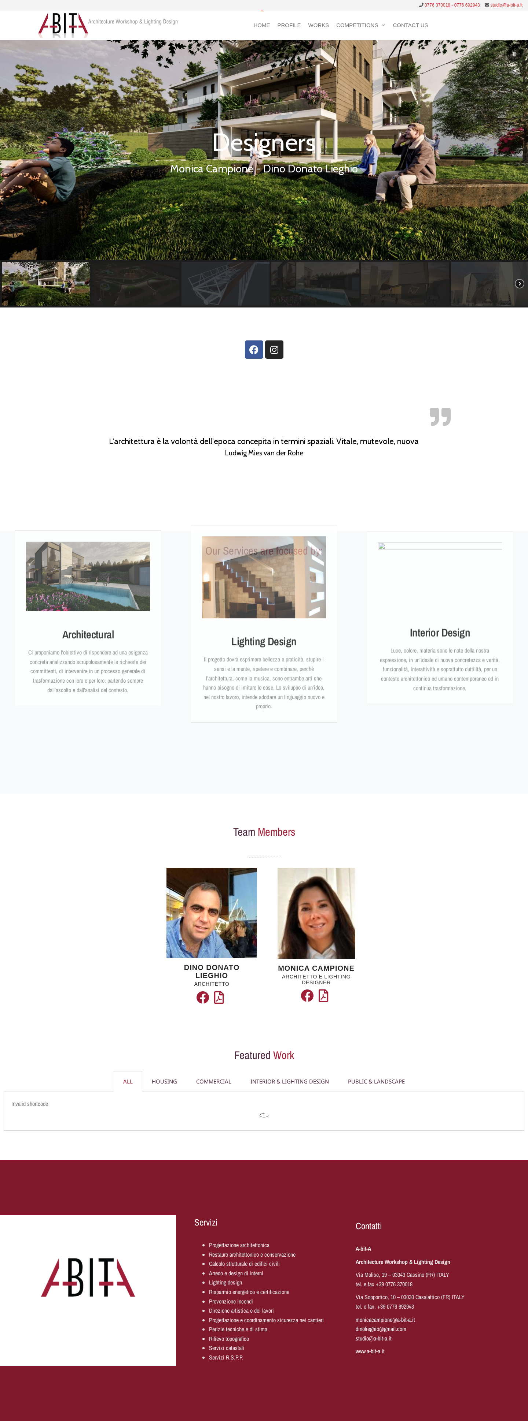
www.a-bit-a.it (370, 1351)
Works (318, 25)
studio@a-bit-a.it (506, 5)
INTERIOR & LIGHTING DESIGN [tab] (289, 1081)
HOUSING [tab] (164, 1081)
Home (261, 25)
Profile (289, 25)
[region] (264, 173)
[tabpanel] (264, 1111)
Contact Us (410, 25)
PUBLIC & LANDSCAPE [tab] (376, 1081)
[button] (514, 54)
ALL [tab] (128, 1081)
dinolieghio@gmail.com (381, 1329)
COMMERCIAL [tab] (213, 1081)
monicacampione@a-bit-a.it (385, 1320)
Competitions (357, 25)
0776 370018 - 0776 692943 (452, 5)
